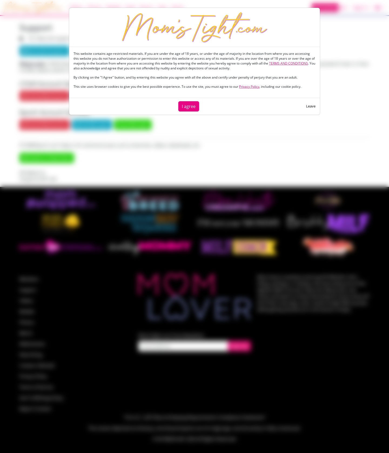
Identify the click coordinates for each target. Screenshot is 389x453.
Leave (311, 106)
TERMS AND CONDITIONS (288, 63)
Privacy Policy (249, 86)
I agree (189, 106)
